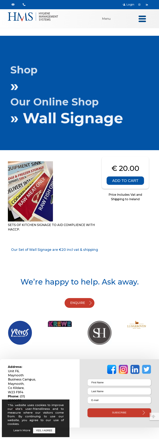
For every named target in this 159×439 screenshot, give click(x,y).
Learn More (21, 430)
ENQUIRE (77, 303)
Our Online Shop (56, 102)
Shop (26, 70)
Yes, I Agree (44, 430)
